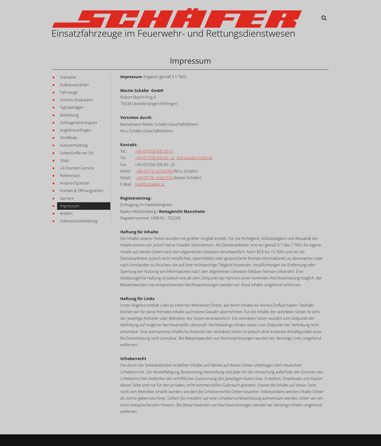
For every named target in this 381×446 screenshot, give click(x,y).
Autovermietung (73, 145)
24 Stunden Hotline (194, 157)
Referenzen (70, 175)
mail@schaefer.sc (150, 184)
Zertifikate (68, 137)
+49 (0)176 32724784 (154, 171)
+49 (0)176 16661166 (154, 177)
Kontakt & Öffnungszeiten (82, 190)
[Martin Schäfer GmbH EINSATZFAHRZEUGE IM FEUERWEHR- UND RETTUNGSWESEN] (177, 18)
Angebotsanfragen (75, 130)
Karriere (67, 198)
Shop (64, 160)
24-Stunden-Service (77, 168)
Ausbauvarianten (74, 84)
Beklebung (69, 115)
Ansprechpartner (74, 183)
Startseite (68, 77)
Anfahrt (66, 213)
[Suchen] (323, 18)
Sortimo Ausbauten (76, 99)
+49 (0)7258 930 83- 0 (154, 151)
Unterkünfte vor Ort (77, 153)
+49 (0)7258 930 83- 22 (155, 157)
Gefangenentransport (78, 122)
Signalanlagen (72, 107)
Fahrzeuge (69, 92)
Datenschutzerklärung (78, 221)
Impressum (69, 206)
